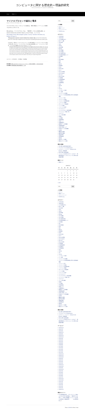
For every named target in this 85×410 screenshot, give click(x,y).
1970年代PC (14, 59)
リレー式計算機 (62, 114)
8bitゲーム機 (61, 41)
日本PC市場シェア (63, 127)
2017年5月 (61, 347)
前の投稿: (25, 63)
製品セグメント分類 (63, 141)
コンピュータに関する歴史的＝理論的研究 (42, 5)
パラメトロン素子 (62, 107)
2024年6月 (61, 333)
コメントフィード (62, 29)
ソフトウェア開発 (62, 102)
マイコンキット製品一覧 (64, 111)
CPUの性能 (61, 51)
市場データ (61, 121)
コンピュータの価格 (63, 93)
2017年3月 (61, 349)
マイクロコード (62, 108)
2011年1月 (61, 387)
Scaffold (69, 407)
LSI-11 (60, 70)
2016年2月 (61, 358)
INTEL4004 (61, 68)
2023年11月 (61, 336)
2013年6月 (61, 372)
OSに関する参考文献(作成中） (65, 146)
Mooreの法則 (61, 76)
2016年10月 (61, 356)
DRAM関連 (61, 59)
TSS (59, 87)
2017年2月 (61, 350)
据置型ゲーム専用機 (63, 124)
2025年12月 (61, 327)
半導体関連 (61, 119)
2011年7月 (61, 381)
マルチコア (61, 113)
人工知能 (61, 117)
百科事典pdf (61, 136)
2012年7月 (61, 377)
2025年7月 (61, 329)
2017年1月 (61, 352)
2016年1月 (61, 360)
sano (21, 22)
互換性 (60, 116)
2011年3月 (61, 384)
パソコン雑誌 (61, 105)
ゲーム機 (61, 91)
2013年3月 (61, 373)
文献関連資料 (61, 125)
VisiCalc (60, 88)
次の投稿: (16, 65)
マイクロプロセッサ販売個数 (65, 110)
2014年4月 (61, 367)
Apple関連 (61, 47)
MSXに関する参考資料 (63, 152)
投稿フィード (61, 28)
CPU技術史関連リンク (63, 54)
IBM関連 (60, 65)
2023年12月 (61, 335)
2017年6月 (61, 346)
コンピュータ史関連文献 (64, 101)
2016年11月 (61, 355)
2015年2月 (61, 361)
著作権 (60, 137)
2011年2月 (61, 386)
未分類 (60, 130)
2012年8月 (61, 375)
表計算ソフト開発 (62, 139)
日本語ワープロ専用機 (63, 128)
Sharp (60, 84)
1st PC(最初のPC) (62, 39)
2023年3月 (61, 338)
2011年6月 (61, 383)
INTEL (60, 67)
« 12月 (59, 182)
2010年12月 (61, 389)
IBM (59, 62)
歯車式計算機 (61, 133)
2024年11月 (61, 332)
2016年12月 (61, 353)
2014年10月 (61, 366)
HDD (60, 61)
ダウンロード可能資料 (63, 104)
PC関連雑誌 (61, 82)
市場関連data (61, 122)
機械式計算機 (61, 131)
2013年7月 (61, 370)
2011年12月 (61, 378)
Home (8, 14)
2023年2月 (61, 340)
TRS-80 (60, 85)
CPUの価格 (61, 50)
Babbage (60, 48)
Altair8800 (61, 42)
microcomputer (62, 73)
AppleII (60, 45)
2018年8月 (61, 344)
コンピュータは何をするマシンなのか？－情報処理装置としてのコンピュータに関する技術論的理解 (68, 155)
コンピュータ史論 (62, 99)
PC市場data (61, 81)
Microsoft (60, 74)
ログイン (61, 26)
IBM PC (60, 64)
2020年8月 (61, 343)
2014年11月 (61, 364)
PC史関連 (25, 59)
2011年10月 (61, 380)
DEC (60, 57)
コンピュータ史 (62, 97)
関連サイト (14, 14)
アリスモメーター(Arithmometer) (66, 147)
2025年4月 (61, 330)
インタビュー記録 (62, 90)
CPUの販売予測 (62, 53)
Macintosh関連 (62, 71)
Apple (60, 44)
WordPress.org (61, 31)
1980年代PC (61, 37)
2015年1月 (61, 363)
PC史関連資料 (62, 79)
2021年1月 (61, 341)
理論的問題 (61, 134)
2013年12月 (61, 369)
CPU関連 (20, 59)
